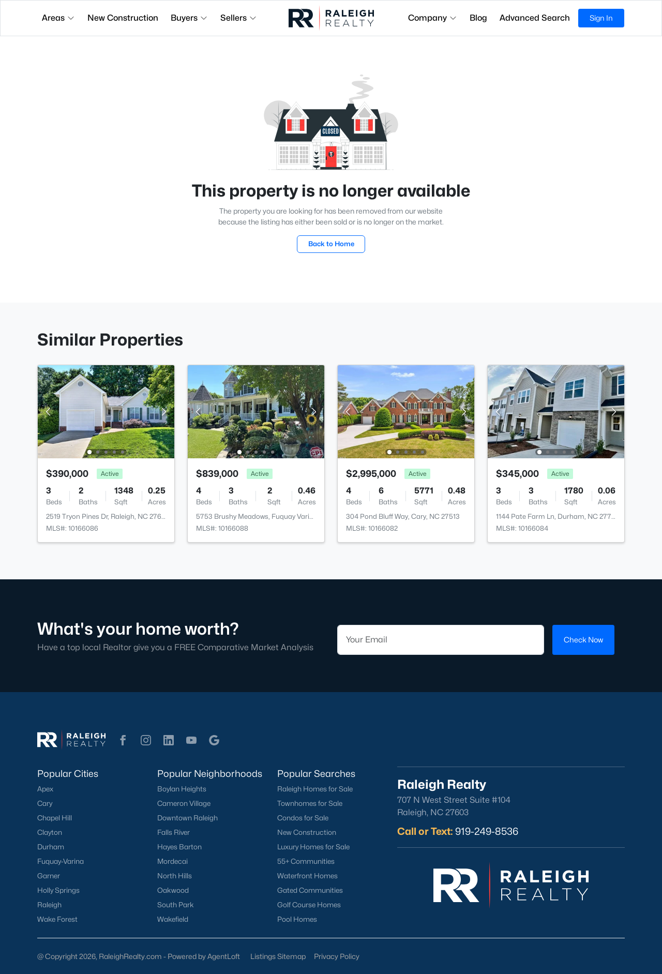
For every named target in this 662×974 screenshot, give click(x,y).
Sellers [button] (238, 18)
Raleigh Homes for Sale (315, 789)
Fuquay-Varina (60, 861)
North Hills (174, 876)
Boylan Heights (181, 789)
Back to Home (331, 243)
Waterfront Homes (307, 876)
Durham (50, 847)
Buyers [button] (189, 18)
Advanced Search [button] (535, 18)
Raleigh (49, 905)
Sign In (601, 17)
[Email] (440, 640)
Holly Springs (58, 890)
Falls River (173, 832)
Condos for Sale (302, 818)
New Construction (306, 832)
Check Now (583, 639)
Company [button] (432, 18)
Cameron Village (183, 803)
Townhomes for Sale (309, 803)
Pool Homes (297, 919)
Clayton (49, 832)
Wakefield (172, 919)
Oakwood (173, 890)
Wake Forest (57, 919)
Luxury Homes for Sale (313, 847)
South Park (175, 905)
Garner (48, 876)
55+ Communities (306, 861)
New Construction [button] (122, 18)
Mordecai (172, 861)
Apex (45, 789)
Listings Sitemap (278, 956)
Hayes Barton (179, 847)
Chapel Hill (54, 818)
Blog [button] (478, 18)
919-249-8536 (486, 831)
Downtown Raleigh (187, 818)
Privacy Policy (336, 956)
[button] (123, 740)
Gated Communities (310, 890)
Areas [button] (58, 18)
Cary (44, 803)
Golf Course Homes (309, 905)
